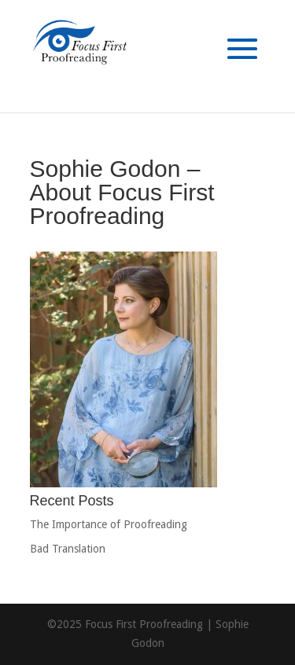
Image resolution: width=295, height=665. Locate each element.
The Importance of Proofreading (108, 524)
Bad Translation (67, 548)
